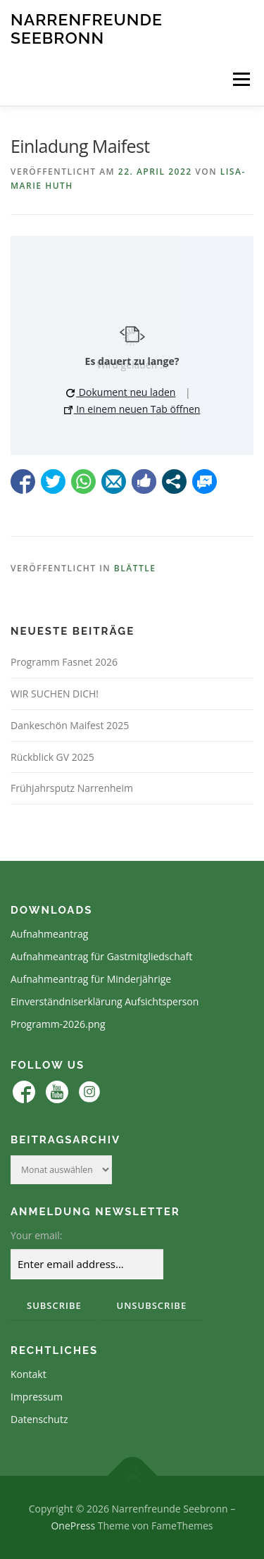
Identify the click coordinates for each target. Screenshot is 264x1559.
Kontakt (28, 1374)
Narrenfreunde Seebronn (87, 28)
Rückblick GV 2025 (52, 757)
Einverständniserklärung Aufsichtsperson (105, 1001)
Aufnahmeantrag (49, 933)
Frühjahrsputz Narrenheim (72, 788)
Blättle (135, 568)
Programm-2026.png (58, 1024)
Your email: (37, 1235)
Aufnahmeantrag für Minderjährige (91, 979)
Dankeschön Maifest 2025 (70, 725)
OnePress (73, 1525)
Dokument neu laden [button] (120, 392)
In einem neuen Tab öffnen (132, 409)
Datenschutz (39, 1419)
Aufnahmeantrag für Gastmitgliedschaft (101, 956)
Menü (240, 79)
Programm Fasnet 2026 (64, 662)
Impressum (37, 1396)
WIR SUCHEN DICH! (55, 693)
